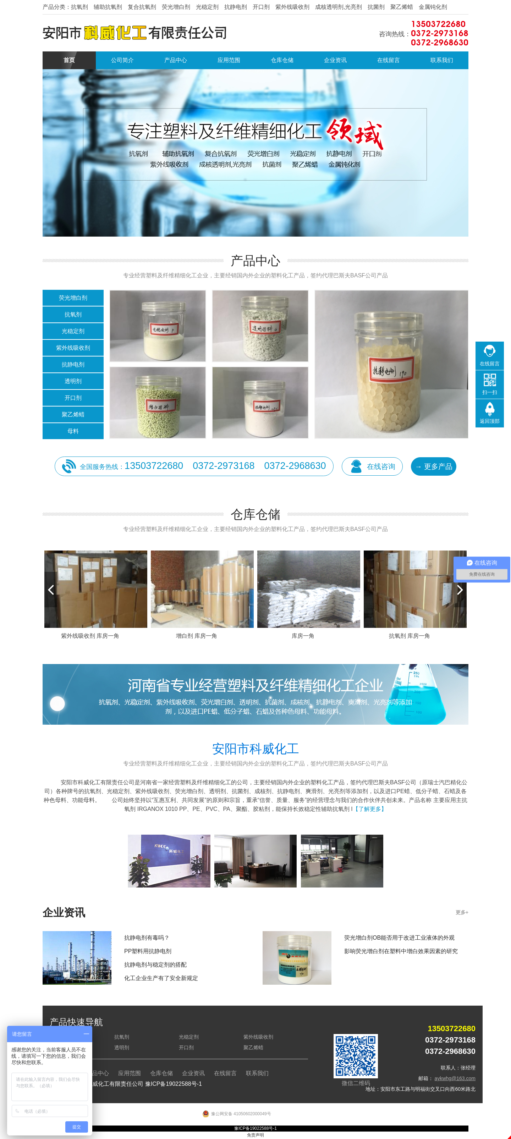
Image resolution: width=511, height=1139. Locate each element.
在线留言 (388, 60)
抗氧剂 (73, 314)
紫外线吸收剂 (73, 348)
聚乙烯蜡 (73, 414)
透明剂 (73, 381)
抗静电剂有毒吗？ (147, 938)
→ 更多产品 (433, 466)
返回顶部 (490, 421)
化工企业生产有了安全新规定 (161, 978)
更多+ (462, 912)
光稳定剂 (73, 331)
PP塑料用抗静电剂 (147, 951)
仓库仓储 (282, 60)
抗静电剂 (73, 364)
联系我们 (441, 60)
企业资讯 (335, 60)
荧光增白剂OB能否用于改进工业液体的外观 (399, 938)
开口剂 (73, 398)
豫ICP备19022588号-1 (173, 1084)
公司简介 (122, 60)
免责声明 (255, 1135)
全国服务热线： (203, 465)
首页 (69, 60)
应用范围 (229, 60)
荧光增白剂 (73, 298)
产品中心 (175, 60)
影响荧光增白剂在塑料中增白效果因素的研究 (401, 951)
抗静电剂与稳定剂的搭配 (155, 965)
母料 (73, 431)
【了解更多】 (370, 809)
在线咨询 (381, 466)
